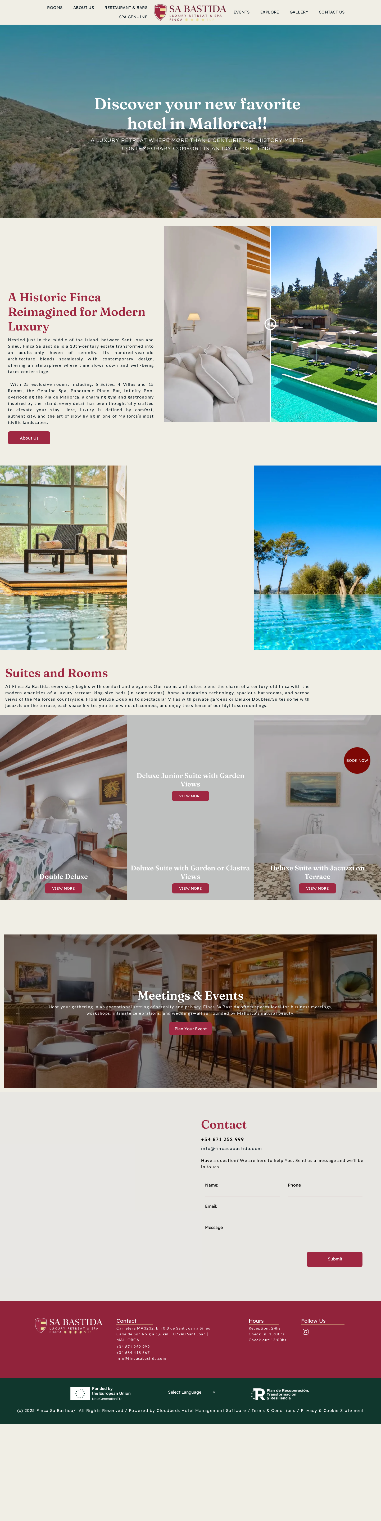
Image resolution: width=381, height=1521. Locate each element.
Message (214, 1286)
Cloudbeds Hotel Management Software (201, 1410)
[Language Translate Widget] (190, 1392)
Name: (211, 1244)
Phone (294, 1244)
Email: (211, 1265)
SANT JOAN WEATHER (75, 318)
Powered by (142, 1410)
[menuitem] (55, 7)
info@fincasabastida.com (141, 1358)
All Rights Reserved (101, 1410)
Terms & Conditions (273, 1410)
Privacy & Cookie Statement (332, 1410)
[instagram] (305, 1332)
